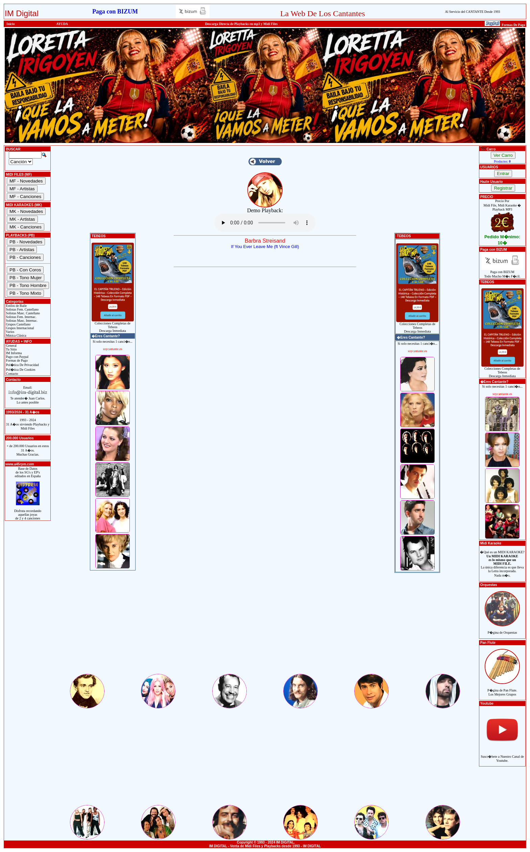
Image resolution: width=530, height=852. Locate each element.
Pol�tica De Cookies (20, 369)
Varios (9, 332)
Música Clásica (15, 335)
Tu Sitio (11, 349)
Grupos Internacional (19, 328)
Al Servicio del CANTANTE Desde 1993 (472, 12)
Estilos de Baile (16, 306)
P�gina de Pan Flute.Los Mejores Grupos (502, 688)
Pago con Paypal (16, 357)
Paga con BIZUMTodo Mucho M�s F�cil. (502, 272)
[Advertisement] (265, 625)
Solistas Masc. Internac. (21, 320)
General (11, 345)
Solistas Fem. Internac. (20, 317)
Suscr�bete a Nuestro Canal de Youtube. (502, 754)
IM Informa (13, 353)
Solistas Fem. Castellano (22, 309)
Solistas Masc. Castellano (22, 313)
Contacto (11, 373)
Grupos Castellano (17, 324)
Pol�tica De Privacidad (22, 365)
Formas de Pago (16, 360)
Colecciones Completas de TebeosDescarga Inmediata (113, 325)
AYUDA (62, 24)
